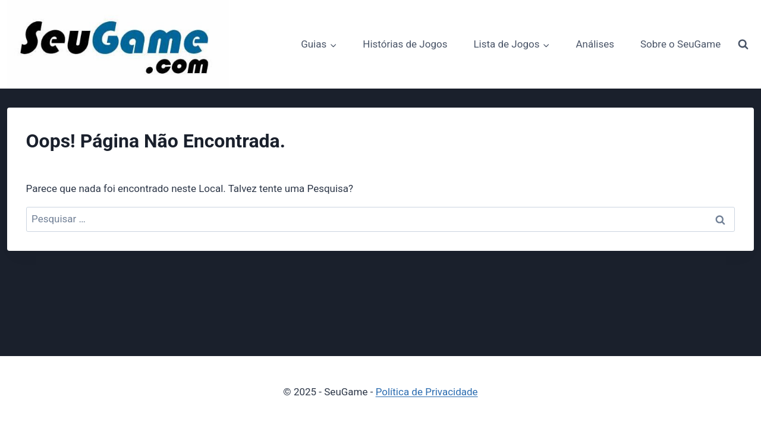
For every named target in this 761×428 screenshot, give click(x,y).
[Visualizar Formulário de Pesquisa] (743, 44)
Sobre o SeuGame (680, 44)
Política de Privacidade (427, 392)
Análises (595, 44)
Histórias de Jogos (405, 44)
